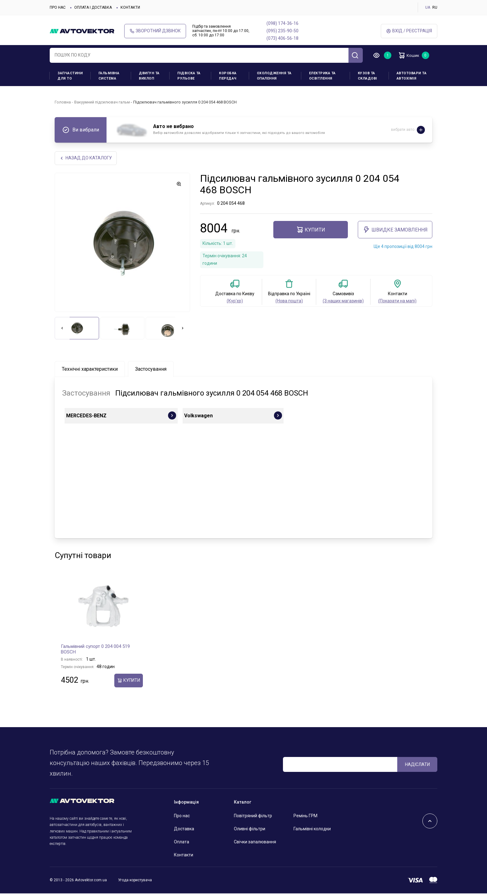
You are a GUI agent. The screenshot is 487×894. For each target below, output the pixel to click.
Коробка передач (228, 75)
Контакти (130, 7)
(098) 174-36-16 (282, 23)
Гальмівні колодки (312, 829)
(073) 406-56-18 (282, 38)
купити (310, 230)
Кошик (411, 55)
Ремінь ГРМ (305, 816)
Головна (63, 102)
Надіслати (417, 764)
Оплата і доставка (93, 7)
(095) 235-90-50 (282, 30)
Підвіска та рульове (189, 75)
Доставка (184, 829)
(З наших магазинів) (343, 301)
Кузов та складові (367, 75)
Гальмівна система (109, 75)
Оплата (181, 842)
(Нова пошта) (289, 301)
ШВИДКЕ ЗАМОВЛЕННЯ (395, 230)
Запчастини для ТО (70, 75)
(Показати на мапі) (397, 301)
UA (427, 7)
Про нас (58, 7)
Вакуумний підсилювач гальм (102, 102)
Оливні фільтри (249, 829)
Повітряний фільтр (253, 816)
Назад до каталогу (86, 158)
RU (434, 7)
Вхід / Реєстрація (409, 31)
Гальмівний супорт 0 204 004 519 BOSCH (95, 649)
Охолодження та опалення (274, 75)
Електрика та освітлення (322, 75)
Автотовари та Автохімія (412, 75)
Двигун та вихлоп (149, 75)
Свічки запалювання (255, 842)
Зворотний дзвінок (155, 31)
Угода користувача (135, 880)
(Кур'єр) (235, 301)
